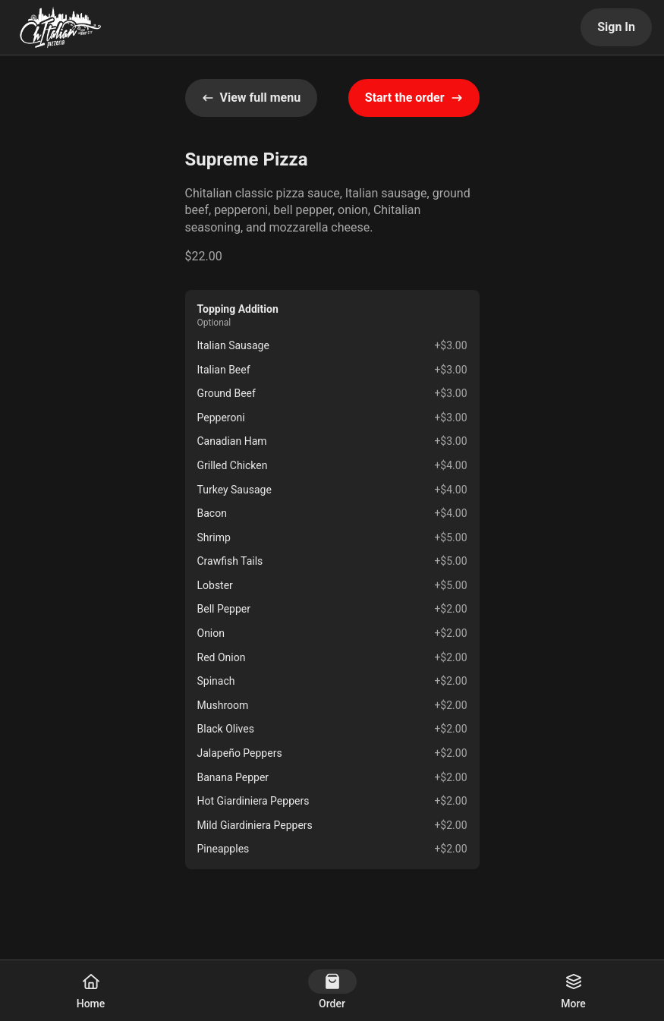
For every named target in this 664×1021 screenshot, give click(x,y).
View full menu (251, 97)
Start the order (414, 97)
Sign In (616, 27)
